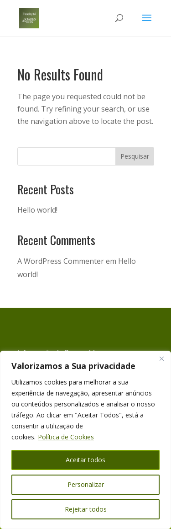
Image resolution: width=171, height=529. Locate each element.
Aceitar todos (85, 459)
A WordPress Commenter (60, 261)
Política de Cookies (66, 437)
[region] (85, 440)
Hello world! (37, 210)
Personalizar (85, 484)
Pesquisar (134, 156)
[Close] (161, 358)
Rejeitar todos (86, 509)
